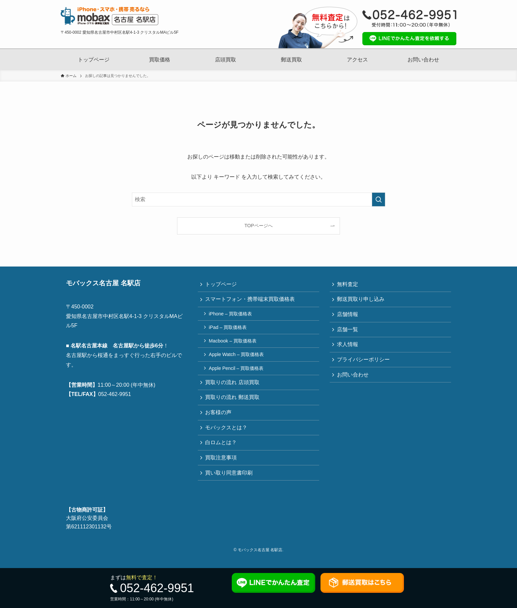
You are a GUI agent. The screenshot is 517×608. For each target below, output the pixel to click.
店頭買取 (225, 59)
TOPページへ (258, 225)
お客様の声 (219, 417)
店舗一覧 (348, 331)
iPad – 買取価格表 (229, 329)
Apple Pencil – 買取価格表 (237, 371)
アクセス (357, 59)
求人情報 (348, 347)
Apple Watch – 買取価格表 (237, 357)
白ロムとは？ (221, 449)
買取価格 (159, 59)
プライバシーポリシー (364, 363)
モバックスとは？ (227, 433)
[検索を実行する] (378, 199)
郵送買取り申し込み (361, 300)
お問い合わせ (423, 59)
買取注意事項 (221, 464)
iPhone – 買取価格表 (231, 315)
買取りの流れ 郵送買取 (233, 402)
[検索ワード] (258, 199)
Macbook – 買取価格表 (233, 343)
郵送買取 (291, 59)
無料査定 (348, 284)
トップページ (93, 59)
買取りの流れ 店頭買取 (233, 386)
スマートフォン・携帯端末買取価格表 (250, 300)
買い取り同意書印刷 (229, 480)
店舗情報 (348, 316)
